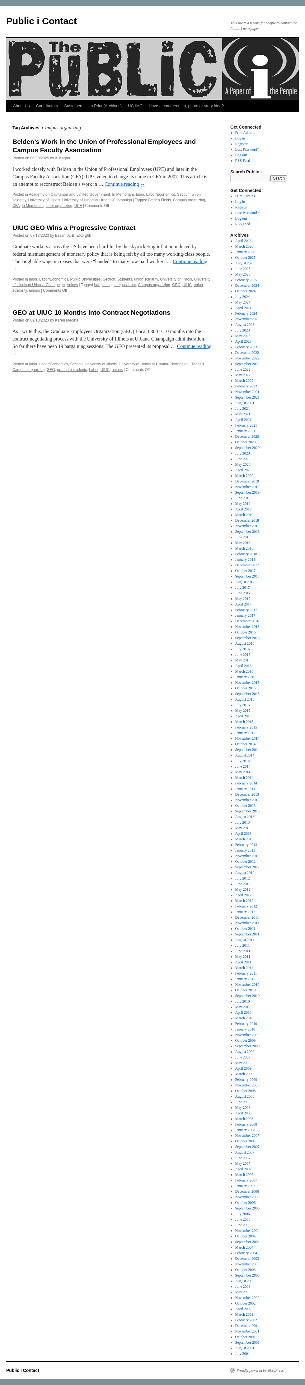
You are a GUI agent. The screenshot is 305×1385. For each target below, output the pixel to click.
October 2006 (245, 1202)
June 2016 (243, 654)
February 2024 (246, 313)
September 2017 (247, 576)
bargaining (102, 285)
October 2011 (245, 928)
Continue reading (125, 184)
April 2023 (243, 341)
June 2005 (243, 1225)
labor (140, 194)
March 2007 (244, 1174)
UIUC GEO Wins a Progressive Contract (73, 227)
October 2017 (245, 571)
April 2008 (243, 1113)
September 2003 (247, 1275)
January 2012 (245, 912)
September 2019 (247, 492)
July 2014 (242, 761)
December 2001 (247, 1325)
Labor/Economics (160, 194)
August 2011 (244, 940)
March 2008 (244, 1119)
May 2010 (243, 1007)
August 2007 (245, 1152)
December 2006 (247, 1191)
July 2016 (242, 649)
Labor (93, 370)
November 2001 (247, 1331)
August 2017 (245, 582)
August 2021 (245, 403)
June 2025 (243, 269)
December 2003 (247, 1258)
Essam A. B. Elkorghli (73, 235)
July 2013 (242, 822)
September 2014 (247, 749)
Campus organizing (189, 200)
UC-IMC (135, 105)
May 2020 (243, 464)
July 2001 (242, 1353)
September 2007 (247, 1147)
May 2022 (243, 375)
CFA (16, 205)
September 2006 (247, 1208)
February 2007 (246, 1180)
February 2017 (246, 610)
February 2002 (246, 1320)
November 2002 (247, 1298)
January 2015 (245, 733)
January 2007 (245, 1186)
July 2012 (242, 878)
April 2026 (243, 241)
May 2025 (243, 274)
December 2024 (247, 285)
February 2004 (246, 1253)
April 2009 (243, 1068)
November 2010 (247, 984)
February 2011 (246, 973)
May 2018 (243, 543)
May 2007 (243, 1163)
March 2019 (244, 515)
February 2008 (246, 1124)
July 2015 (242, 705)
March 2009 (244, 1074)
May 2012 (243, 889)
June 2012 (243, 884)
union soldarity (146, 279)
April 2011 (243, 962)
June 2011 (243, 951)
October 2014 (245, 744)
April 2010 (243, 1012)
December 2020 (247, 436)
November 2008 (247, 1085)
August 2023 (245, 324)
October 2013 (245, 805)
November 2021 (247, 392)
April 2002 (243, 1309)
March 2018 (244, 548)
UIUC (187, 285)
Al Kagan (62, 158)
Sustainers (73, 105)
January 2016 (245, 677)
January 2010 (245, 1029)
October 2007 (245, 1141)
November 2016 (247, 626)
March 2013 (244, 839)
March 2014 (244, 777)
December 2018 (247, 520)
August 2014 (245, 755)
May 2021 (243, 414)
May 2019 (243, 503)
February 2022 (246, 386)
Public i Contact (41, 21)
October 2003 (245, 1270)
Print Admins (245, 132)
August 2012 (245, 873)
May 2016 (243, 660)
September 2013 (247, 811)
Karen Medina (66, 320)
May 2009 (243, 1063)
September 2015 (247, 694)
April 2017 (243, 604)
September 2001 (247, 1342)
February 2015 (246, 727)
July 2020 (242, 453)
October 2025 (245, 257)
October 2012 (245, 861)
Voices (72, 285)
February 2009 (246, 1079)
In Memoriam (123, 194)
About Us (21, 105)
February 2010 (246, 1024)
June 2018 (243, 537)
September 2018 (247, 531)
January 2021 (245, 431)
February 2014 (246, 783)
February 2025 (246, 280)
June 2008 (243, 1102)
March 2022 (244, 380)
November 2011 (247, 923)
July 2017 (242, 587)
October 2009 (245, 1040)
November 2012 (247, 856)
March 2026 (244, 246)
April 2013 (243, 833)
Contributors (47, 105)
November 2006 (247, 1197)
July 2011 (242, 945)
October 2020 (245, 442)
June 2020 (243, 459)
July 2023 (242, 330)
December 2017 (247, 565)
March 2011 (244, 968)
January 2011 (245, 979)
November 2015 (247, 682)
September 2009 (247, 1046)
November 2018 (247, 526)
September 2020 (247, 448)
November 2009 (247, 1035)
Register (241, 144)
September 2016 (247, 638)
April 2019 (243, 509)
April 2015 (243, 716)
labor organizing (59, 205)
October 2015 (245, 688)
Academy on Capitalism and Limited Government (69, 194)
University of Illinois (44, 200)
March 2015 (244, 722)
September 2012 (247, 867)
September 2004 (247, 1242)
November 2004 (247, 1230)
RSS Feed (242, 160)
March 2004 (244, 1247)
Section (183, 194)
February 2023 (246, 347)
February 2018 (246, 554)
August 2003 (245, 1281)
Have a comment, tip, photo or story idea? (186, 105)
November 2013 (247, 800)
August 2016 (245, 643)
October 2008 (245, 1091)
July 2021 (242, 408)
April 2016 (243, 666)
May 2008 (243, 1107)
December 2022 (247, 352)
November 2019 (247, 487)
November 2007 (247, 1135)
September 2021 (247, 397)
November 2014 (247, 738)
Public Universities (85, 279)
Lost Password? (247, 149)
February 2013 (246, 845)
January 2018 (245, 559)
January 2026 (245, 252)
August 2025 (245, 263)
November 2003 (247, 1264)
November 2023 (247, 319)
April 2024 (243, 308)
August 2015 (245, 699)
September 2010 (247, 996)
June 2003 (243, 1286)
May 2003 (243, 1292)
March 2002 (244, 1314)
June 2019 (243, 498)
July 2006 (242, 1214)
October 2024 (245, 291)
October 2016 (245, 632)
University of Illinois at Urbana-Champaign (97, 200)
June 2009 (243, 1057)
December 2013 (247, 794)
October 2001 (245, 1337)
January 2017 (245, 615)
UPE (78, 205)
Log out (241, 155)
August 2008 (245, 1096)
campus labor (125, 285)
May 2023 (243, 336)
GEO (176, 285)
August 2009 (245, 1051)
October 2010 (245, 990)
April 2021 (243, 420)
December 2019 (247, 481)
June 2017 (243, 593)
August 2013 (245, 817)
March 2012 (244, 900)
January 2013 (245, 850)
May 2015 (243, 710)
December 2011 (247, 917)
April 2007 (243, 1169)
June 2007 (243, 1158)
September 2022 (247, 364)
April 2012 (243, 895)
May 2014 (243, 772)
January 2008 (245, 1130)
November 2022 (247, 358)
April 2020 (243, 470)
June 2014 (243, 766)
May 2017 (243, 599)
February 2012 (246, 906)
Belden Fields (159, 200)
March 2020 (244, 475)
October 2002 (245, 1303)
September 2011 (247, 934)
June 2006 (243, 1219)
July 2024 (242, 297)
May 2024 (243, 302)
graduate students (72, 370)
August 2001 (245, 1348)
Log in (240, 138)
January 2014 (245, 789)
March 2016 (244, 671)
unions (34, 290)
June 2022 (243, 369)
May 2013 (243, 828)
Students (124, 279)
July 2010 (242, 1001)
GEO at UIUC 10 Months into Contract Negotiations (91, 312)
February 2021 (246, 425)
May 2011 (243, 956)
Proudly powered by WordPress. (260, 1370)
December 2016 (247, 621)
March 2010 (244, 1018)
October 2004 (245, 1236)
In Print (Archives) (106, 105)
